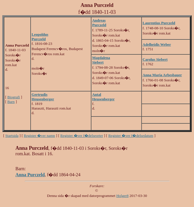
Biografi (13, 97)
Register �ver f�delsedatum (130, 135)
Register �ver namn (39, 135)
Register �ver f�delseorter (81, 135)
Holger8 (122, 195)
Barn (11, 101)
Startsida (12, 135)
